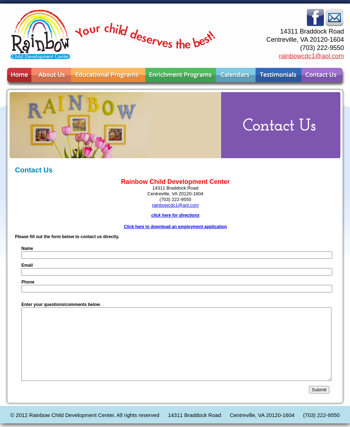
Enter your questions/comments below (60, 304)
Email (27, 265)
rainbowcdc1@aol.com (311, 56)
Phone (28, 282)
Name (27, 248)
